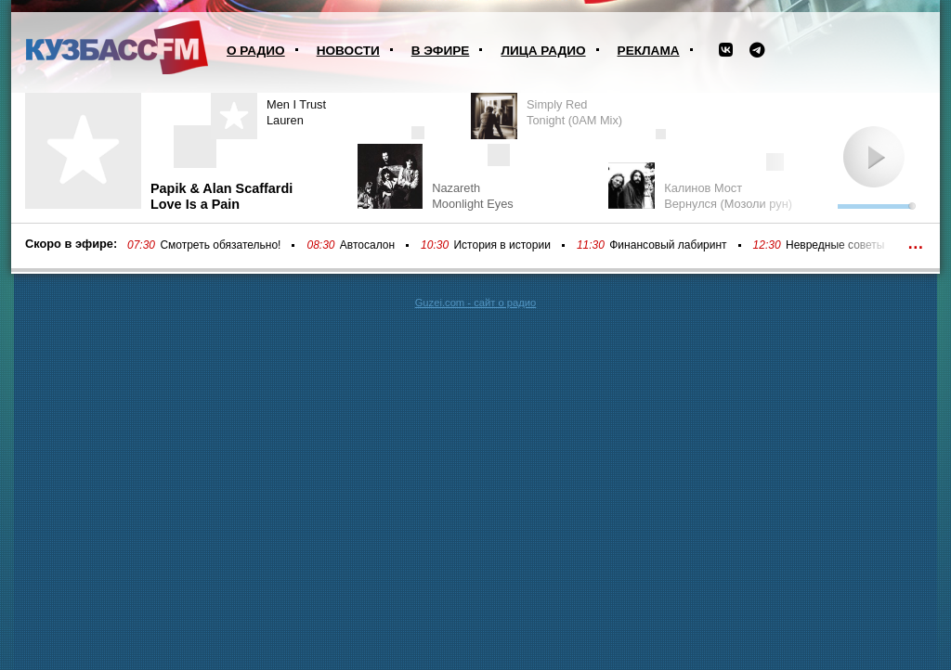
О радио (256, 51)
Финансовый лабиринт (667, 244)
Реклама (649, 51)
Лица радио (543, 51)
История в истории (501, 244)
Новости (348, 51)
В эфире (440, 51)
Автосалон (367, 244)
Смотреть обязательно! (220, 244)
